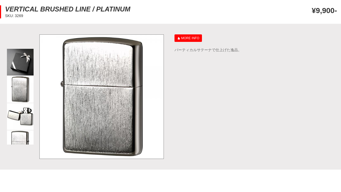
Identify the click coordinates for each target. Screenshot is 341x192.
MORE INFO (190, 38)
